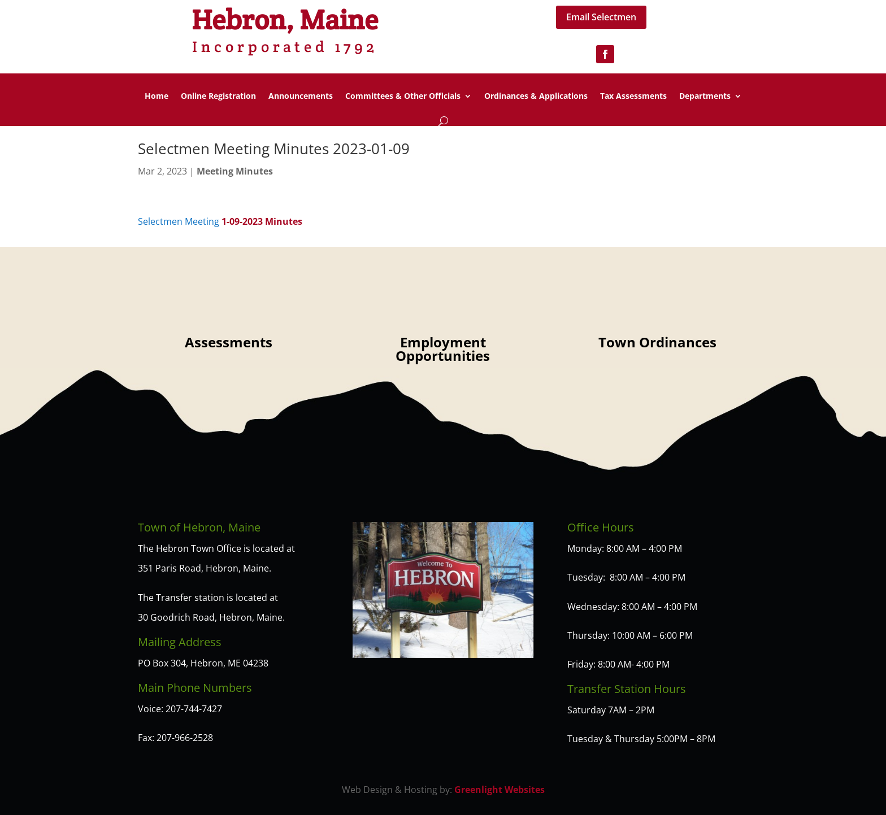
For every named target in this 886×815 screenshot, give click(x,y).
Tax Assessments (633, 96)
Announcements (300, 96)
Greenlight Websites (499, 789)
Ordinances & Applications (536, 96)
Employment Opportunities (443, 349)
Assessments (228, 342)
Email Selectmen (601, 17)
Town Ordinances (657, 342)
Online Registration (218, 96)
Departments (705, 96)
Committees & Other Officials (403, 96)
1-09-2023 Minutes (262, 221)
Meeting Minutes (235, 171)
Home (156, 96)
